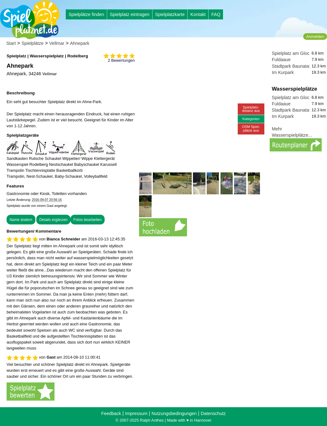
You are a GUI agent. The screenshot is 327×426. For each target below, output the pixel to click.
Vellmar (56, 43)
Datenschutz (213, 413)
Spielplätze (33, 43)
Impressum (136, 413)
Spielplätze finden (86, 14)
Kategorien (250, 119)
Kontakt (198, 14)
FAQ (216, 14)
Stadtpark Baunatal (291, 66)
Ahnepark (80, 43)
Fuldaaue (281, 59)
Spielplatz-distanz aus (251, 109)
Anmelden (315, 36)
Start (11, 43)
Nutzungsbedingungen (174, 413)
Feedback (111, 413)
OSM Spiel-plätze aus (251, 128)
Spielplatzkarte (169, 14)
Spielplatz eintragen (129, 14)
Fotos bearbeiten (87, 220)
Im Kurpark (283, 72)
